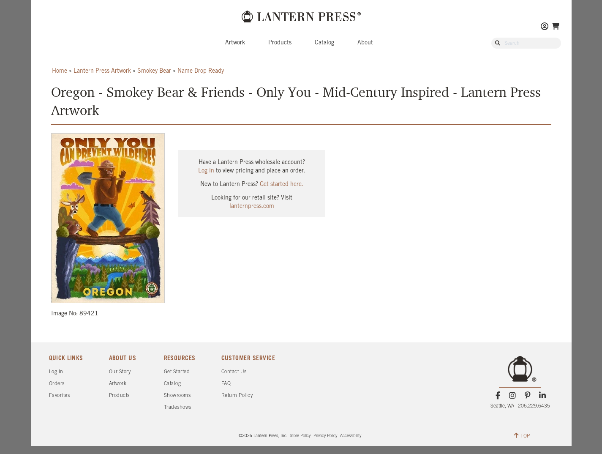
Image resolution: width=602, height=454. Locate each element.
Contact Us (234, 371)
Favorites (59, 395)
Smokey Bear (154, 71)
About (365, 43)
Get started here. (281, 184)
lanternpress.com (251, 206)
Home (59, 71)
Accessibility (350, 436)
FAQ (226, 383)
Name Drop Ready (200, 71)
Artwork (235, 43)
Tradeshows (177, 407)
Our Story (120, 371)
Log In (56, 371)
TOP (522, 435)
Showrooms (177, 395)
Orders (57, 383)
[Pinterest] (527, 395)
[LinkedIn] (542, 395)
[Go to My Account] (544, 27)
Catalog (324, 43)
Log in (206, 171)
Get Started (177, 371)
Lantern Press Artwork (102, 71)
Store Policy (300, 436)
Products (279, 43)
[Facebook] (497, 395)
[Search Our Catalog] (530, 43)
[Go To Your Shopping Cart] (555, 26)
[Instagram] (512, 395)
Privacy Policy (325, 436)
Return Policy (237, 395)
